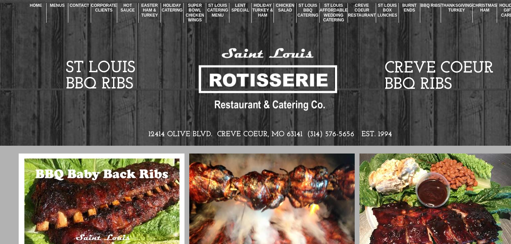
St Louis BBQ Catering (307, 10)
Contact (79, 5)
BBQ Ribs (431, 5)
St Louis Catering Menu (217, 10)
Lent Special (240, 8)
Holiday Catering (172, 8)
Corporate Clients (104, 8)
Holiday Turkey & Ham (262, 10)
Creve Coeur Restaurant (362, 10)
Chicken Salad (285, 8)
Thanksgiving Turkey (456, 8)
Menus (57, 5)
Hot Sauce (128, 8)
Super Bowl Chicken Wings (195, 12)
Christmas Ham (485, 8)
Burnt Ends (409, 8)
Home (36, 5)
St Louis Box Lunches (387, 10)
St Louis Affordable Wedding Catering (334, 12)
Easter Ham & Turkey (149, 10)
